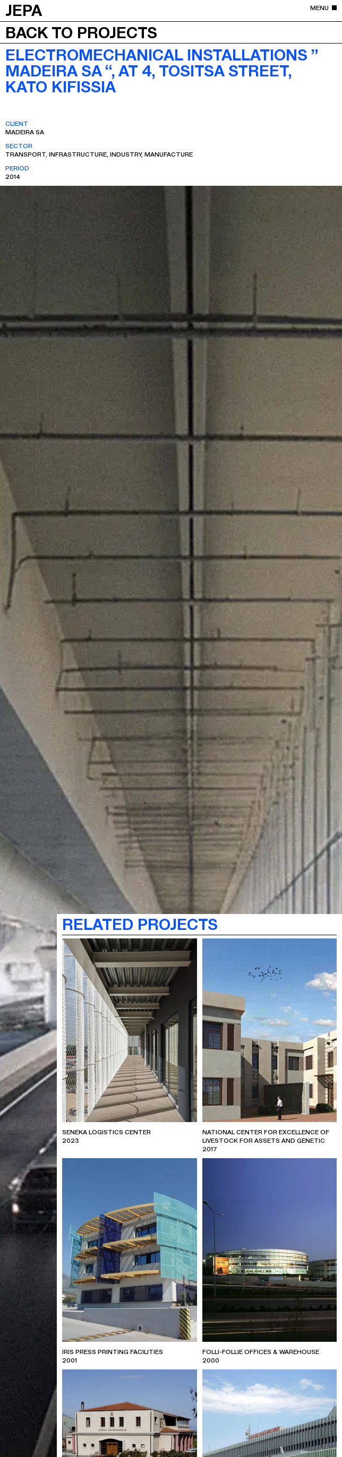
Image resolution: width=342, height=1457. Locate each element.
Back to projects (81, 32)
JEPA (23, 10)
